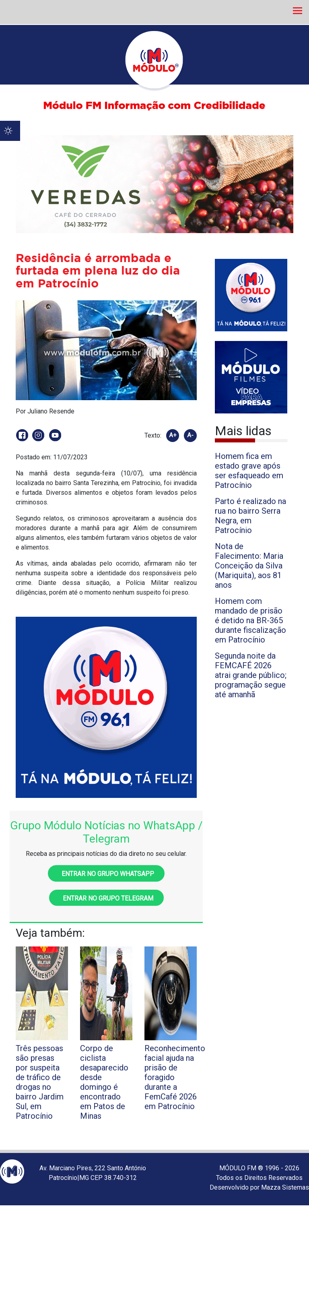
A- (190, 435)
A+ (173, 435)
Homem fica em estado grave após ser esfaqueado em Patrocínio (249, 470)
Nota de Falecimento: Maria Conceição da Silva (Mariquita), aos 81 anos (249, 565)
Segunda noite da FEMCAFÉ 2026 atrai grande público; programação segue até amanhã (250, 675)
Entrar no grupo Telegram (106, 898)
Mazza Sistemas (285, 1187)
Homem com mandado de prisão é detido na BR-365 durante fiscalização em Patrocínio (250, 620)
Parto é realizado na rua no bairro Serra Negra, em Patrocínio (250, 515)
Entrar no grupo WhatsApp (106, 874)
